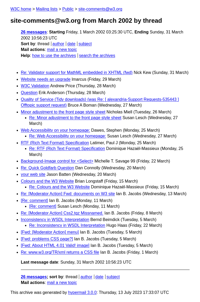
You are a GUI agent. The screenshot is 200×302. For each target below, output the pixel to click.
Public (68, 9)
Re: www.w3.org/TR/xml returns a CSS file (60, 252)
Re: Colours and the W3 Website (59, 187)
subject (85, 44)
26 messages (34, 32)
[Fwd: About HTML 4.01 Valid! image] (55, 245)
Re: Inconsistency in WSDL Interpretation (67, 225)
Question (29, 92)
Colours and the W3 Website (47, 181)
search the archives (97, 55)
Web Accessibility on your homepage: (55, 130)
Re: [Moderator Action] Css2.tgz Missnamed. (62, 213)
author (58, 44)
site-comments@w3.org (100, 9)
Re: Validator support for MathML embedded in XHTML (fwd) (77, 72)
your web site (33, 174)
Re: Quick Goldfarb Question (47, 168)
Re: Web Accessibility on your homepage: (67, 136)
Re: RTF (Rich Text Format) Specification (67, 148)
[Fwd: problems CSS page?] (47, 239)
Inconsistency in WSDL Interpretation (55, 219)
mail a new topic (62, 49)
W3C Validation (35, 86)
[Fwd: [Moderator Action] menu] (50, 232)
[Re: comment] (34, 200)
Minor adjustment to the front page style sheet (63, 112)
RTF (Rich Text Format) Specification (55, 143)
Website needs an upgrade (46, 79)
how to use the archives (54, 55)
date (71, 44)
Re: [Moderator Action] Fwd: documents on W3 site (68, 193)
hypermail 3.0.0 (82, 292)
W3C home (20, 9)
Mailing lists (47, 9)
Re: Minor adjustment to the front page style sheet (75, 117)
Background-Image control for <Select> (57, 161)
